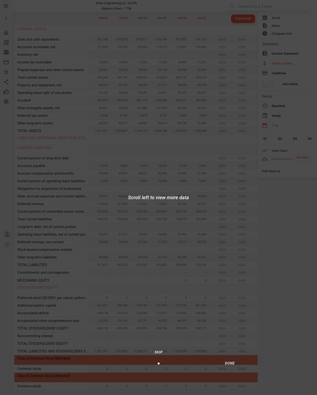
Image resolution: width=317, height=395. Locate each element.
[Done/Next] (230, 363)
